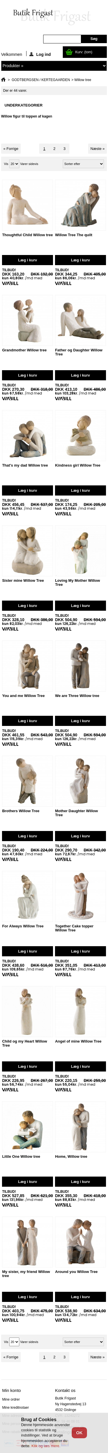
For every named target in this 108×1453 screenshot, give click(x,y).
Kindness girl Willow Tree (77, 465)
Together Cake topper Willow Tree (74, 928)
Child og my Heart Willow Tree (24, 1043)
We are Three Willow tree (77, 696)
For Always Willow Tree (22, 926)
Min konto (11, 1390)
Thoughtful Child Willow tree (27, 235)
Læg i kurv (27, 260)
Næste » (97, 148)
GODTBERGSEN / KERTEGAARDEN (41, 80)
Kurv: (83, 52)
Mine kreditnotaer (15, 1408)
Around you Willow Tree (76, 1271)
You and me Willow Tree (23, 696)
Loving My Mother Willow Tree (77, 582)
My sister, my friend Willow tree (26, 1273)
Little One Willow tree (21, 1156)
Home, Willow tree (71, 1156)
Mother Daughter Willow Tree (76, 813)
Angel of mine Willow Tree (78, 1041)
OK (79, 1432)
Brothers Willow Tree (20, 811)
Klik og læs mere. (45, 1446)
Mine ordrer (11, 1399)
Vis (6, 164)
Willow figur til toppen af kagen (26, 116)
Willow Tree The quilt (73, 235)
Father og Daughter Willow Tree (79, 352)
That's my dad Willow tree (25, 465)
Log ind (40, 54)
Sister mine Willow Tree (23, 580)
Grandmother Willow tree (24, 350)
